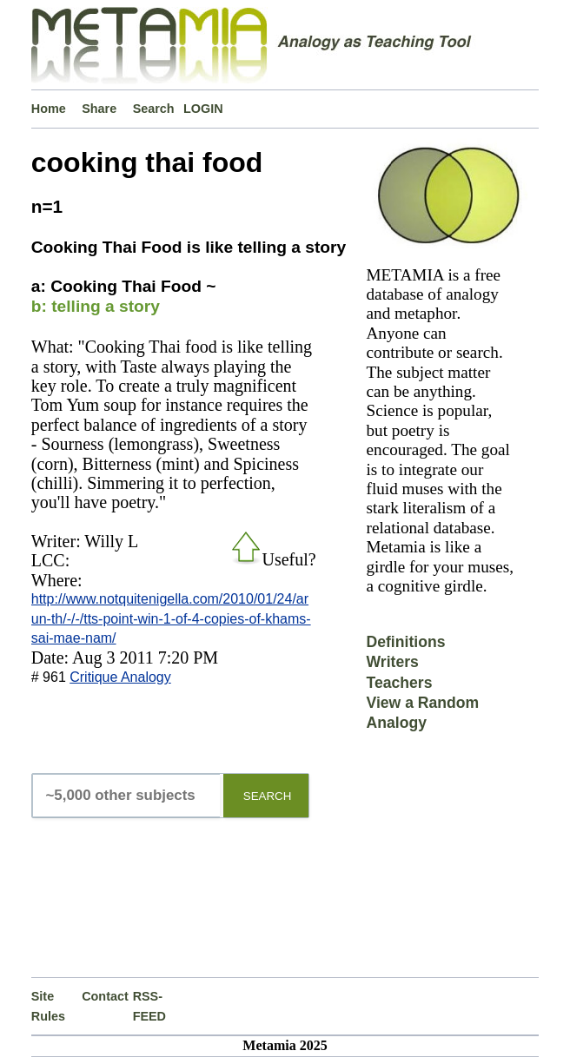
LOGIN (203, 109)
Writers (393, 662)
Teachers (400, 682)
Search (154, 109)
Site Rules (48, 1005)
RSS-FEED (149, 1005)
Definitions (406, 642)
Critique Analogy (120, 677)
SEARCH (267, 796)
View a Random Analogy (423, 712)
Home (48, 109)
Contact (105, 996)
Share (99, 109)
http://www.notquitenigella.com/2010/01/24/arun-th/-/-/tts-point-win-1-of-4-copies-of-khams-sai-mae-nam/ (171, 618)
